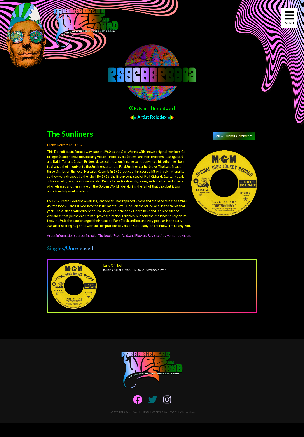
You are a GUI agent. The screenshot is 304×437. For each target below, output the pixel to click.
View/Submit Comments (234, 136)
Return (137, 108)
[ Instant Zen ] (163, 108)
